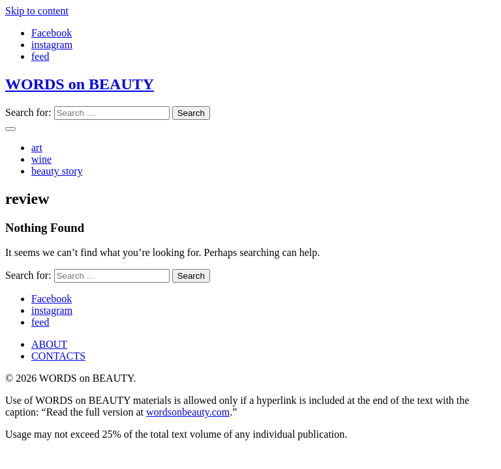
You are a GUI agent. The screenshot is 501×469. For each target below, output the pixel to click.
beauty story (57, 171)
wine (41, 159)
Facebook (51, 32)
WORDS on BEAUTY (79, 84)
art (36, 147)
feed (40, 56)
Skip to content (36, 10)
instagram (51, 44)
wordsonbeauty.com (188, 412)
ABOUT (49, 344)
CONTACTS (58, 356)
